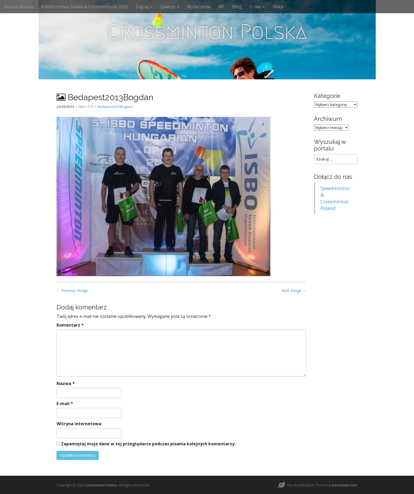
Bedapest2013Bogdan (115, 106)
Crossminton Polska (207, 31)
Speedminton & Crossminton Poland (335, 198)
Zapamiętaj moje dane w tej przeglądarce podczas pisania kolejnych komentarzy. (148, 444)
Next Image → (293, 290)
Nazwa (66, 383)
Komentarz (70, 325)
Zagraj (144, 7)
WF (221, 7)
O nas (257, 7)
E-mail (65, 403)
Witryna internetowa (79, 424)
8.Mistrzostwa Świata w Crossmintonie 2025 (84, 7)
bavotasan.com (344, 485)
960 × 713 (85, 106)
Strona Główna (18, 7)
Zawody (169, 7)
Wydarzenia (198, 7)
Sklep (277, 7)
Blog (237, 7)
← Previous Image (72, 290)
